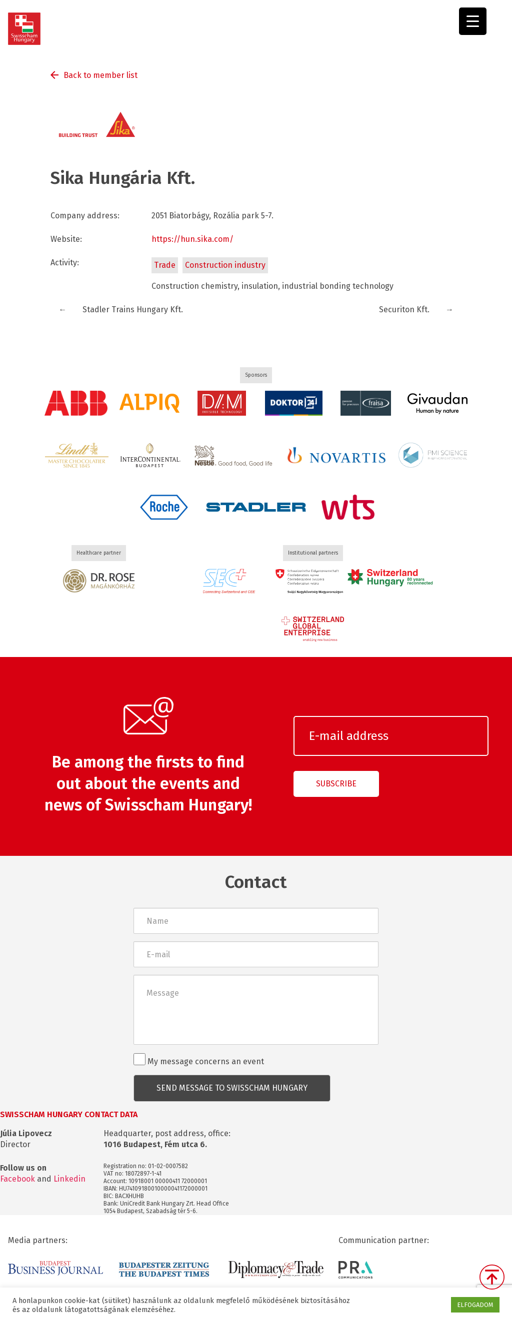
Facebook (17, 1179)
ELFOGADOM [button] (475, 1305)
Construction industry (225, 265)
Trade (165, 265)
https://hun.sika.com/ (193, 239)
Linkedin (70, 1179)
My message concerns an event (199, 1059)
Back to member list (101, 75)
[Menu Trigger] (472, 21)
